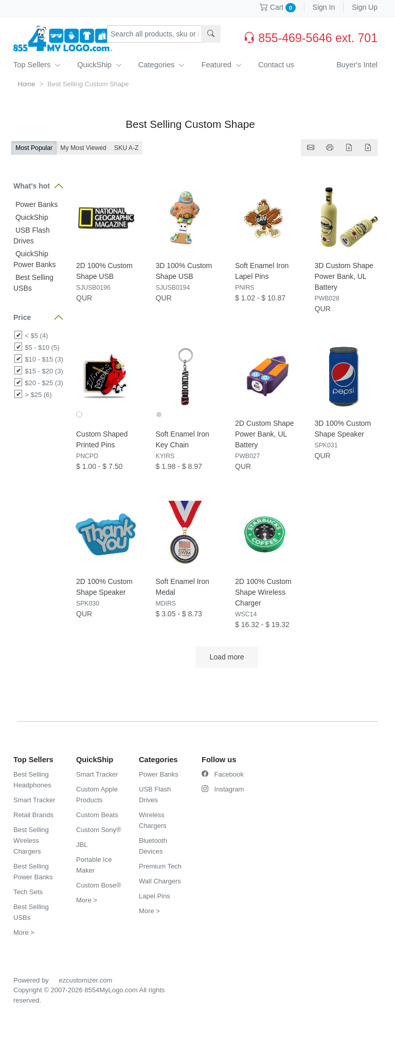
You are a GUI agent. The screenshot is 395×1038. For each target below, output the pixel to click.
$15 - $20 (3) (44, 371)
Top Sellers (37, 65)
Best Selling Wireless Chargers (31, 840)
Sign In (324, 7)
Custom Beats (97, 815)
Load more (227, 657)
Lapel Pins (154, 896)
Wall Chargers (160, 881)
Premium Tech (160, 866)
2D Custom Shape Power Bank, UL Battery (264, 434)
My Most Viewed (83, 148)
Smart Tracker (34, 800)
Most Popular (33, 148)
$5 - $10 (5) (42, 347)
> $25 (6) (38, 395)
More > (23, 932)
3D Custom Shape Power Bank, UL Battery (344, 276)
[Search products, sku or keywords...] (154, 34)
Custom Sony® (98, 830)
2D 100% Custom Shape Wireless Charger (263, 592)
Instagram (223, 789)
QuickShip (99, 65)
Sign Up (365, 7)
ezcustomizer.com (85, 980)
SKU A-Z (126, 148)
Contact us (276, 65)
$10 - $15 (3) (44, 359)
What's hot (31, 186)
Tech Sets (28, 892)
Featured (221, 65)
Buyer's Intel (357, 65)
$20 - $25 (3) (44, 383)
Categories (161, 65)
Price (22, 317)
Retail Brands (33, 815)
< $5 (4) (36, 335)
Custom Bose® (98, 885)
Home (26, 84)
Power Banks (35, 204)
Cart (278, 7)
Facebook (223, 774)
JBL (81, 844)
